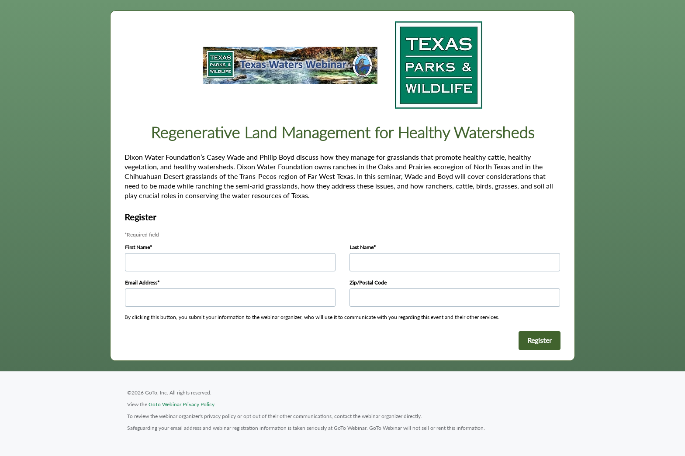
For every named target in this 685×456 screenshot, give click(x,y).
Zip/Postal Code (368, 282)
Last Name (361, 247)
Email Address (141, 282)
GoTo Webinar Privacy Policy (181, 404)
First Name (137, 247)
